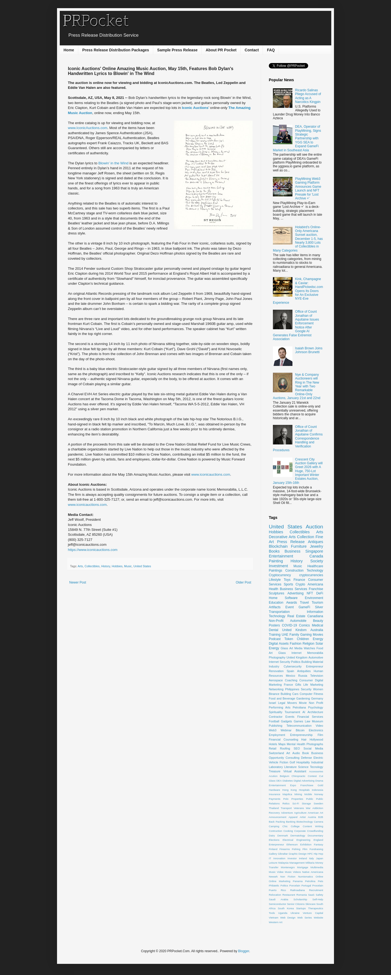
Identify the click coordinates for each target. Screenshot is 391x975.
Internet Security (279, 661)
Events (289, 716)
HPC (310, 853)
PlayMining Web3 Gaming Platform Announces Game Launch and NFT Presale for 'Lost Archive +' (308, 188)
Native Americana (312, 871)
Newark (273, 876)
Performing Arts (280, 707)
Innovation (279, 858)
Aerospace (276, 680)
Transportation (279, 612)
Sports (288, 584)
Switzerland (276, 753)
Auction (314, 526)
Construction (294, 570)
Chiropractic (298, 776)
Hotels (273, 744)
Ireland (303, 858)
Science (303, 767)
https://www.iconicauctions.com (93, 550)
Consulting (292, 757)
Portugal (306, 885)
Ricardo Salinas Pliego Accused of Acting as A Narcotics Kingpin (308, 96)
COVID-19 (289, 625)
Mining (298, 794)
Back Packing (277, 821)
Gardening (303, 698)
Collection (305, 537)
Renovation (276, 671)
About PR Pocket (221, 50)
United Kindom (294, 630)
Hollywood (316, 739)
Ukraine (295, 912)
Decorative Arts (282, 537)
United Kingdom (296, 657)
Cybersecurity (293, 666)
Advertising (295, 593)
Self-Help (318, 899)
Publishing (275, 725)
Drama (319, 780)
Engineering (303, 839)
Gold (320, 785)
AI (303, 712)
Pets (320, 881)
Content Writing (313, 826)
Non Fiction (287, 876)
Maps (281, 744)
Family (294, 635)
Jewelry (316, 546)
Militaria (309, 862)
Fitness (318, 693)
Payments (274, 798)
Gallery (273, 853)
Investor (292, 858)
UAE (285, 635)
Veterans (299, 808)
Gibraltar (283, 853)
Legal (281, 702)
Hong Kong (289, 789)
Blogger (243, 951)
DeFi (319, 593)
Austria (312, 817)
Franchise (316, 589)
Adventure (287, 812)
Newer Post (77, 582)
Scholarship (300, 899)
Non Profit (316, 702)
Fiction (284, 762)
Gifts (298, 684)
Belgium (284, 776)
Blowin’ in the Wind (113, 163)
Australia (316, 630)
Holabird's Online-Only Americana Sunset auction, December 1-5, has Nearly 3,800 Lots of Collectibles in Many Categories (298, 238)
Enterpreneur (276, 844)
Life (305, 684)
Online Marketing (279, 881)
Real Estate (296, 616)
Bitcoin (300, 730)
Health (273, 589)
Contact (252, 50)
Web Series (304, 917)
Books (274, 551)
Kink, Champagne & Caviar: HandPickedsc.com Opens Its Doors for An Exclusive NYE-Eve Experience (298, 290)
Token (288, 639)
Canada (316, 556)
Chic (285, 826)
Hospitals (304, 789)
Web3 (272, 730)
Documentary (315, 835)
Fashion (295, 643)
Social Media (313, 748)
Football (274, 721)
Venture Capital (313, 912)
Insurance (274, 794)
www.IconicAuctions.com (87, 128)
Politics (295, 661)
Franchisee (306, 785)
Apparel (293, 817)
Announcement (277, 817)
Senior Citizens (296, 903)
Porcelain (294, 885)
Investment (278, 566)
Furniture (299, 546)
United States (142, 566)
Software (291, 598)
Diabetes (287, 780)
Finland (273, 849)
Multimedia (317, 867)
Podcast (274, 639)
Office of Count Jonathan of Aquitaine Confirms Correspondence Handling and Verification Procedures (298, 438)
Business (292, 551)
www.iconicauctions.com (210, 474)
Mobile (308, 794)
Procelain (317, 885)
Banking (290, 821)
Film (320, 734)
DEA (279, 780)
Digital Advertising (304, 780)
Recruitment (316, 890)
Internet (297, 652)
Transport (286, 808)
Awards (291, 602)
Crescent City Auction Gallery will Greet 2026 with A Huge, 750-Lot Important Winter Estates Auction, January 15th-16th (298, 471)
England (318, 839)
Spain (290, 671)
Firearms (284, 849)
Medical (317, 625)
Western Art (275, 922)
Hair (304, 739)
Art (288, 753)
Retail (272, 748)
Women (318, 689)
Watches (309, 648)
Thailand (274, 808)
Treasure (274, 771)
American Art (315, 812)
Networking (276, 689)
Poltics (284, 885)
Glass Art (286, 648)
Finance (299, 580)
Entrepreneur (314, 666)
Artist (303, 817)
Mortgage (302, 867)
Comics (304, 625)
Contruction (275, 830)
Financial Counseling (283, 739)
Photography (277, 657)
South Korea (286, 908)
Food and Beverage (282, 698)
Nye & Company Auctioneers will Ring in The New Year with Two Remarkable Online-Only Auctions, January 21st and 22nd (296, 386)
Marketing (316, 684)
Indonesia (317, 789)
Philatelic (274, 885)
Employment (277, 734)
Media (298, 648)
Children (303, 639)
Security (306, 689)
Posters (274, 625)
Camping (274, 826)
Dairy (272, 835)
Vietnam (273, 917)
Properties (297, 798)
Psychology (315, 707)
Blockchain (278, 546)
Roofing (285, 748)
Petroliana (299, 707)
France (288, 684)
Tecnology (316, 767)
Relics (285, 803)
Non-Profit (276, 621)
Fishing (296, 849)
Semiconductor (277, 903)
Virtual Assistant (294, 771)
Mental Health (296, 744)
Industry (274, 666)
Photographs (315, 744)
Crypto (300, 584)
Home (69, 50)
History (105, 566)
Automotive (315, 657)
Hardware (274, 789)
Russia (302, 675)
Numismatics (305, 876)
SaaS (311, 894)
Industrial (317, 762)
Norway (318, 794)
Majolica (287, 794)
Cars (295, 693)
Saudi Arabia (278, 899)
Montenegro (288, 867)
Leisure (273, 862)
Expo (293, 785)
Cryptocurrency (280, 575)
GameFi (304, 607)
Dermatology (297, 835)
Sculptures (276, 593)
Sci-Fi (295, 803)
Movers (292, 702)
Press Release (291, 542)
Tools (272, 912)
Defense (306, 757)
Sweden (318, 803)
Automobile (298, 621)
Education (276, 602)
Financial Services (310, 716)
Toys (287, 580)
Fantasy (318, 844)
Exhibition (305, 844)
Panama (298, 881)
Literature (290, 767)
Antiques (315, 542)
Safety (319, 894)
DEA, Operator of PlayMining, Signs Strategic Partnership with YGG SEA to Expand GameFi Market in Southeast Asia (297, 138)
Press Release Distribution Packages (115, 50)
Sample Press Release (177, 50)
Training (274, 635)
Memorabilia (315, 652)
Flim (304, 849)
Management (297, 862)
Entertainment (281, 556)
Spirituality (275, 712)
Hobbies (117, 566)
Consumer (306, 680)
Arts (80, 566)
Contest (312, 776)
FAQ (271, 50)
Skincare (310, 903)
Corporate (300, 830)
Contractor (275, 716)
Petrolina (310, 881)
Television (316, 675)
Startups (301, 908)
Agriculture (300, 812)
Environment (314, 598)
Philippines (292, 689)
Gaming (306, 635)
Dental (273, 630)
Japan (319, 858)
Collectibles (91, 566)
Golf (292, 762)
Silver (319, 607)
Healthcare (315, 566)
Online (319, 876)
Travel (304, 602)
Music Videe (276, 871)
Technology (315, 570)
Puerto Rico (277, 890)
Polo (285, 798)
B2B (320, 817)
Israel (272, 702)
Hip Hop (318, 853)
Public (309, 798)
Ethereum (292, 844)
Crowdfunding (315, 830)
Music (128, 566)
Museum (317, 721)
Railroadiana (297, 890)
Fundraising (316, 849)
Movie (303, 702)
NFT (310, 593)
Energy (318, 639)
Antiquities (304, 671)
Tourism (317, 602)
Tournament (292, 712)
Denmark (282, 835)
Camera (318, 821)
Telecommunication (298, 725)
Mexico (290, 675)
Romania (302, 894)
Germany (317, 698)
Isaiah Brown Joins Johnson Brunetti (309, 350)
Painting (276, 561)
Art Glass (277, 652)
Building (285, 693)
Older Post (243, 582)
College (295, 826)
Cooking (288, 830)
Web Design (287, 917)
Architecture (315, 712)
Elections (274, 839)
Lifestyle (275, 580)
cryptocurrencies (311, 575)
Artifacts (274, 607)
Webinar (286, 730)
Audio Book (300, 753)
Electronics (316, 730)
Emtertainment (277, 785)
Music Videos (293, 871)
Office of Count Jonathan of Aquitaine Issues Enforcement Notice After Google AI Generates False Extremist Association (296, 325)
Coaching (291, 680)
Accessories (316, 771)
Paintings (275, 570)
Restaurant (288, 894)
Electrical (288, 839)
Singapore (314, 551)
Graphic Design (298, 853)
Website (318, 917)
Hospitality (303, 762)
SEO (297, 748)
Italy (311, 858)
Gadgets (286, 721)
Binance (274, 693)
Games (298, 721)
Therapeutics (315, 908)
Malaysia (283, 862)
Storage (306, 803)
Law (307, 721)
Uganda (282, 912)
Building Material (312, 661)
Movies (318, 635)
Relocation (275, 894)
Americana (315, 584)
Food (319, 648)
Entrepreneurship (301, 734)
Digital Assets (279, 643)
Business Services (293, 589)
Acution (273, 776)
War (308, 808)
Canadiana (315, 616)
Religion (308, 643)
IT (270, 858)
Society (316, 561)
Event (289, 607)
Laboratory (276, 767)
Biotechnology (305, 821)
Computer (305, 693)
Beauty (318, 621)
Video (319, 725)
